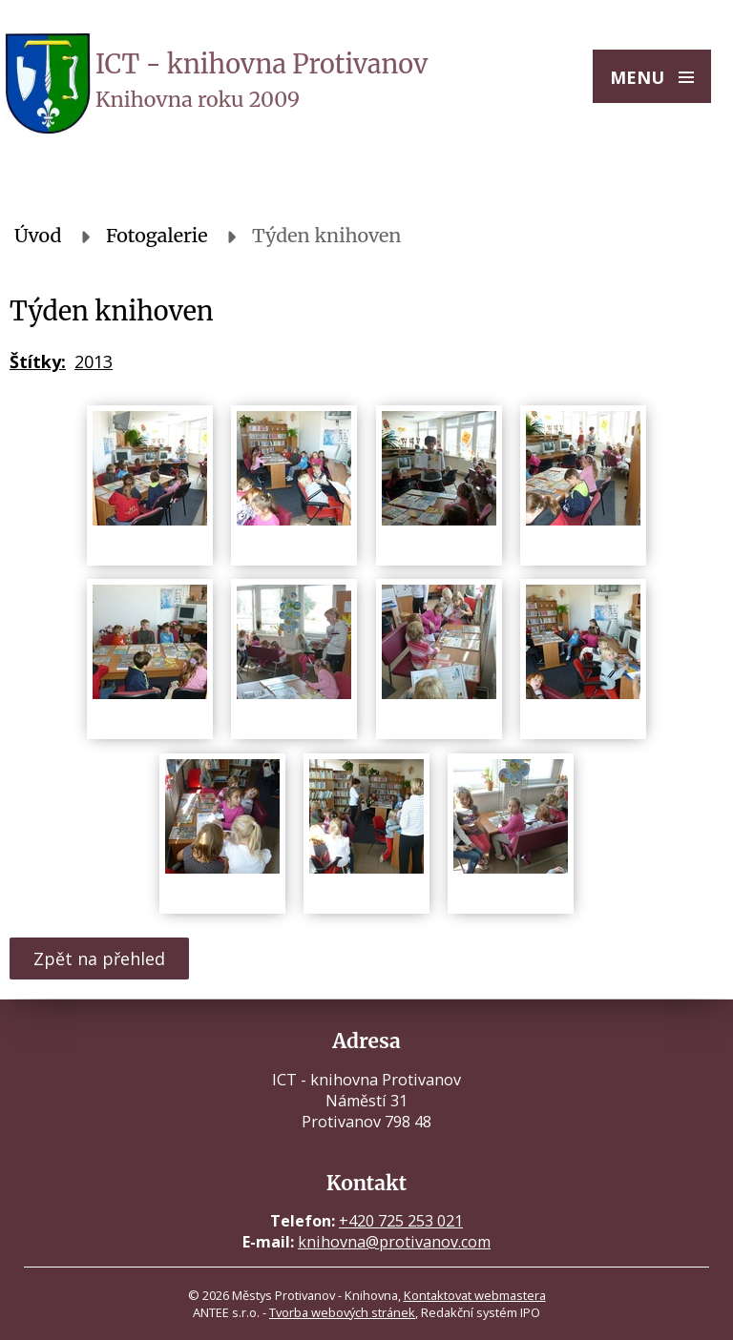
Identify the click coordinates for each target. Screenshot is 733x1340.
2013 (93, 361)
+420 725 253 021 (401, 1220)
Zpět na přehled (99, 958)
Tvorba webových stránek (342, 1312)
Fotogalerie (157, 235)
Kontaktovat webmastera (475, 1295)
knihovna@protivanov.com (394, 1241)
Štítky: (38, 361)
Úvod (38, 235)
